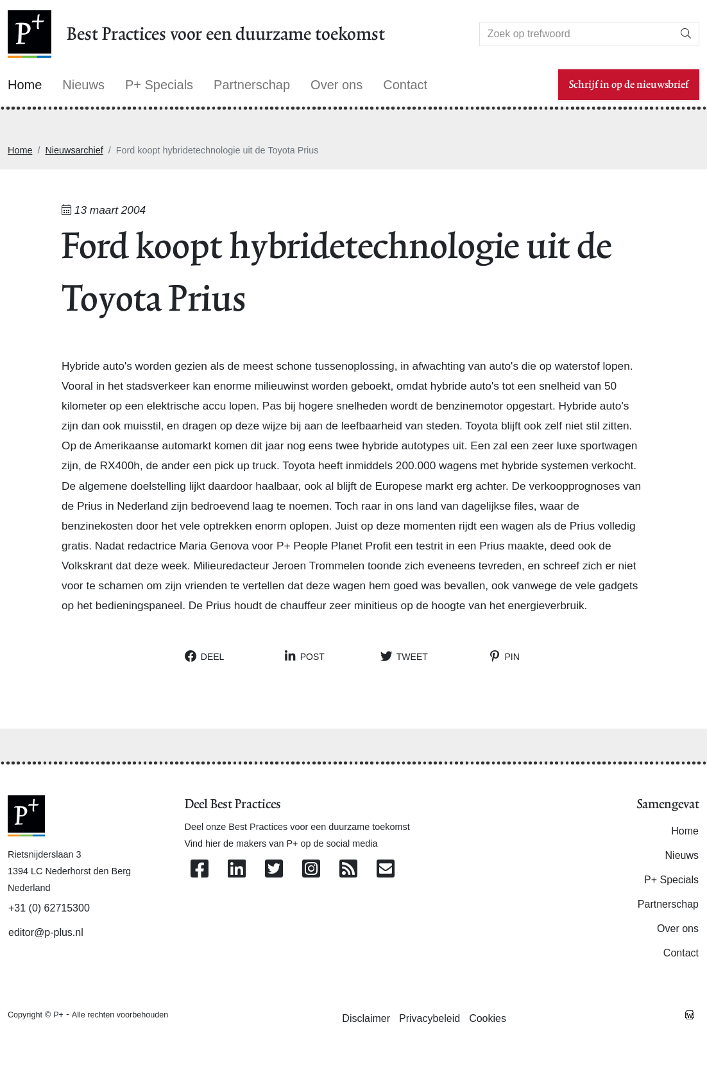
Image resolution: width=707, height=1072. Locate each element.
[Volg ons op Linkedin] (236, 869)
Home (20, 150)
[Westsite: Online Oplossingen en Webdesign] (689, 1014)
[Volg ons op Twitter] (274, 869)
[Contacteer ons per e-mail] (385, 869)
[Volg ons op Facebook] (199, 869)
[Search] (576, 34)
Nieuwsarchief (74, 150)
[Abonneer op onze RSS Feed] (348, 869)
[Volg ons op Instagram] (311, 869)
